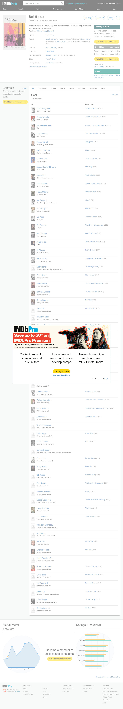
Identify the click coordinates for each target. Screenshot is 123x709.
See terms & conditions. (61, 375)
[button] (61, 371)
